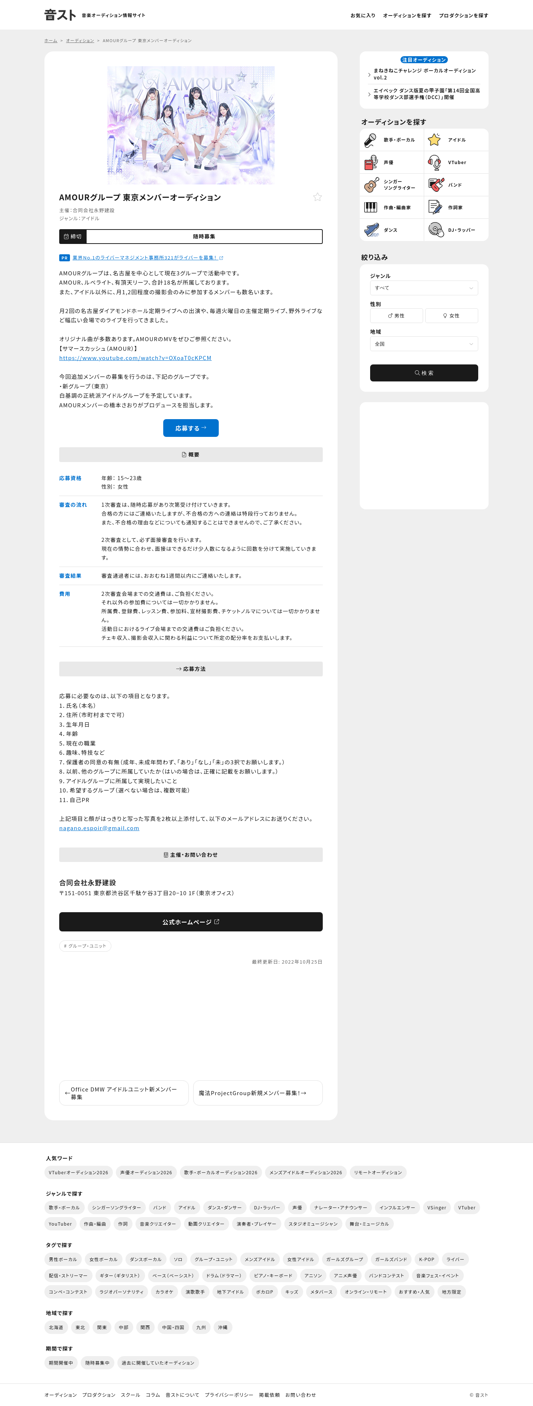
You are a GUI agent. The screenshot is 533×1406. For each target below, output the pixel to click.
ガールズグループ (344, 1259)
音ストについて (182, 1395)
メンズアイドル (260, 1259)
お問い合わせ (300, 1395)
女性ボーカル (103, 1259)
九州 (202, 1327)
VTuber (467, 1207)
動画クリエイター (206, 1223)
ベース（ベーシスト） (173, 1275)
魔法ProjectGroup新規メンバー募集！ (253, 1093)
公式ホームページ (191, 921)
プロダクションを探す (464, 15)
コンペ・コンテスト (68, 1291)
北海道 (56, 1327)
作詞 (123, 1223)
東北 (81, 1327)
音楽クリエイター (158, 1223)
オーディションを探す (407, 15)
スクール (131, 1395)
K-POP (427, 1259)
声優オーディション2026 (146, 1172)
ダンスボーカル (146, 1259)
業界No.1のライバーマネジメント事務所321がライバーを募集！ (148, 257)
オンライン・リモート (366, 1291)
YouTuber (60, 1223)
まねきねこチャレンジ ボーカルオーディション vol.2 (426, 75)
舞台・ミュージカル (369, 1223)
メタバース (322, 1291)
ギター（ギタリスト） (120, 1275)
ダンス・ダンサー (225, 1207)
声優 (297, 1207)
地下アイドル (230, 1291)
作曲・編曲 (95, 1223)
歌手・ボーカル (64, 1207)
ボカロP (265, 1291)
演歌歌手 (195, 1291)
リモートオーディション (378, 1172)
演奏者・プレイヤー (256, 1223)
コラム (153, 1395)
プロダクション (98, 1395)
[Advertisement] (191, 1023)
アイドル (90, 218)
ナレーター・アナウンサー (341, 1207)
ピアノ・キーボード (273, 1275)
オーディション (60, 1395)
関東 (102, 1327)
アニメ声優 (345, 1275)
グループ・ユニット (87, 946)
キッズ (292, 1291)
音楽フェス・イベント (437, 1275)
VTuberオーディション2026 (78, 1172)
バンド (160, 1207)
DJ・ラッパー (267, 1207)
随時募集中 (97, 1362)
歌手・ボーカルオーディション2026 (221, 1172)
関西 (146, 1327)
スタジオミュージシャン (313, 1223)
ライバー (455, 1259)
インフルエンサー (397, 1207)
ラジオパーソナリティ (122, 1291)
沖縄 (223, 1327)
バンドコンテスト (386, 1275)
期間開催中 (61, 1362)
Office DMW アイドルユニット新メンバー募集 (121, 1093)
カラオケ (164, 1291)
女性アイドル (301, 1259)
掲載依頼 (269, 1395)
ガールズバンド (391, 1259)
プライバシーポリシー (229, 1395)
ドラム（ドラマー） (224, 1275)
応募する (191, 428)
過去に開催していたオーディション (158, 1362)
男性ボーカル (63, 1259)
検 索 (424, 375)
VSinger (437, 1207)
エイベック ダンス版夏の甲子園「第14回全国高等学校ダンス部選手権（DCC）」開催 (426, 94)
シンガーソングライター (116, 1207)
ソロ (178, 1259)
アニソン (313, 1275)
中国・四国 (173, 1327)
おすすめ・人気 (414, 1291)
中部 (124, 1327)
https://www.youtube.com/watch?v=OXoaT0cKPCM (135, 357)
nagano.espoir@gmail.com (99, 828)
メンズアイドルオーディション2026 (305, 1172)
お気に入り (363, 15)
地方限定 (452, 1291)
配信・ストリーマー (68, 1275)
